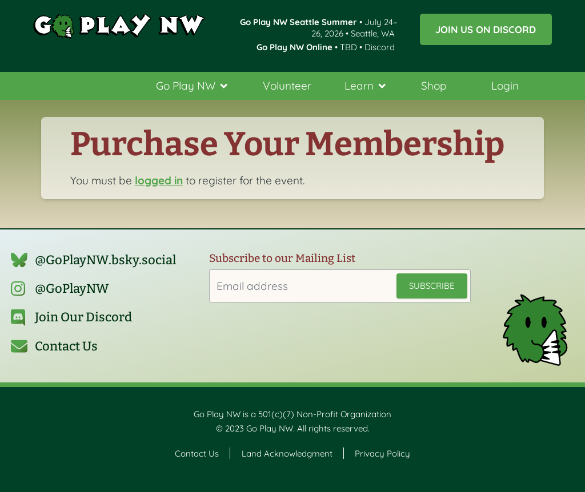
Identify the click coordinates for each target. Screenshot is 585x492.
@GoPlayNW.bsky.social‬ (105, 260)
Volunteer (287, 85)
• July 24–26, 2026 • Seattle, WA (319, 27)
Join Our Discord (83, 317)
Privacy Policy (382, 452)
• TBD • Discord (326, 47)
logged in (159, 180)
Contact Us (66, 346)
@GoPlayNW (72, 288)
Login (505, 85)
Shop (434, 85)
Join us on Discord (485, 29)
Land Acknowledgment (287, 452)
